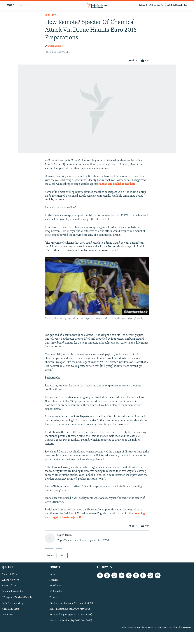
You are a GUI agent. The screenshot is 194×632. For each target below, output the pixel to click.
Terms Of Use (9, 586)
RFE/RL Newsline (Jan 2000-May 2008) (70, 609)
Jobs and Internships (12, 591)
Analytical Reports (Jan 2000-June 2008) (70, 615)
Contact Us (7, 615)
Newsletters (55, 586)
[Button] (133, 61)
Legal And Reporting (12, 603)
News (52, 574)
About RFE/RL (9, 574)
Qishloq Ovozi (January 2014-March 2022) (71, 603)
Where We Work (10, 580)
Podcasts (53, 597)
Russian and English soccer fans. (116, 184)
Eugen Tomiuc (55, 46)
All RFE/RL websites (177, 5)
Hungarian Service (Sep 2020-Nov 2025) (70, 620)
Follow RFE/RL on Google (151, 5)
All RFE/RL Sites (10, 609)
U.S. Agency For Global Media (17, 597)
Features (50, 15)
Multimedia (55, 591)
